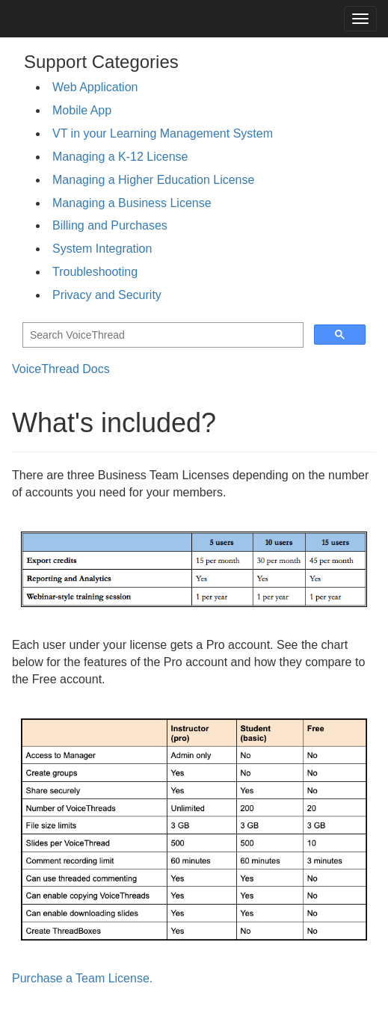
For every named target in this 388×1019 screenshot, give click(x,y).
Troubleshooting (95, 271)
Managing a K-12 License (120, 156)
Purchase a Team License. (82, 978)
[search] (161, 335)
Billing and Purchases (109, 225)
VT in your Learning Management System (162, 133)
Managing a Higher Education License (153, 179)
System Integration (102, 248)
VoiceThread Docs (61, 369)
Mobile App (81, 110)
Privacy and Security (106, 295)
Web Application (95, 87)
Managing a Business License (132, 203)
